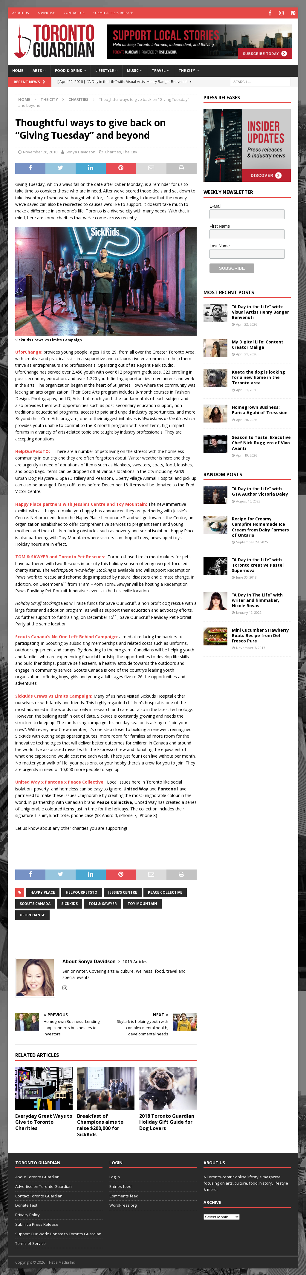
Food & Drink (68, 70)
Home (17, 70)
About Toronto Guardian (37, 1176)
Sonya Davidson (80, 151)
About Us (20, 12)
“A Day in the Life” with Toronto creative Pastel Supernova (258, 564)
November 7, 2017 (250, 647)
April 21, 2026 (246, 353)
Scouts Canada (35, 903)
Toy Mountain (142, 903)
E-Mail (215, 205)
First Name (219, 225)
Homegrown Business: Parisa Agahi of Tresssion (259, 409)
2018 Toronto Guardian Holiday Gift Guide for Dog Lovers (166, 1121)
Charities (113, 151)
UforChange (32, 914)
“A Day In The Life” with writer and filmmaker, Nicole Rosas (257, 599)
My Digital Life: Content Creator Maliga (257, 343)
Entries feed (120, 1185)
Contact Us (74, 12)
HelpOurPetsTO (81, 891)
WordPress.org (123, 1204)
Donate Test (26, 1204)
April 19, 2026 (246, 454)
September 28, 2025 (252, 541)
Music (133, 70)
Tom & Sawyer (102, 903)
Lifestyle (104, 70)
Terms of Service (30, 1242)
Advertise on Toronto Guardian (43, 1185)
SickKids (69, 903)
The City (187, 70)
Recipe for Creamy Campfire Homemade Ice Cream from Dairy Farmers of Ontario (260, 526)
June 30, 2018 (246, 576)
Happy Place (42, 891)
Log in (114, 1176)
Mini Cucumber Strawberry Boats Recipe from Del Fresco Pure (260, 634)
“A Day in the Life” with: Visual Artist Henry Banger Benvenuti (260, 311)
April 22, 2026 (246, 323)
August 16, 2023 (248, 500)
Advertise (46, 12)
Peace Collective (165, 891)
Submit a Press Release (113, 12)
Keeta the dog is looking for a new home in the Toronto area (258, 377)
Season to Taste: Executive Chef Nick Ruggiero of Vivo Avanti (261, 442)
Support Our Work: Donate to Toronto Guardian (58, 1233)
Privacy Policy (27, 1214)
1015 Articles (135, 961)
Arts (37, 70)
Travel (159, 70)
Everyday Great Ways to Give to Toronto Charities (43, 1121)
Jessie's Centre (122, 891)
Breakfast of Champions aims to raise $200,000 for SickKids (100, 1124)
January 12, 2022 (248, 612)
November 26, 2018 (40, 151)
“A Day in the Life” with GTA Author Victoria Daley (260, 490)
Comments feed (123, 1195)
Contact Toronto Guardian (38, 1195)
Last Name (219, 245)
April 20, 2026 (246, 419)
